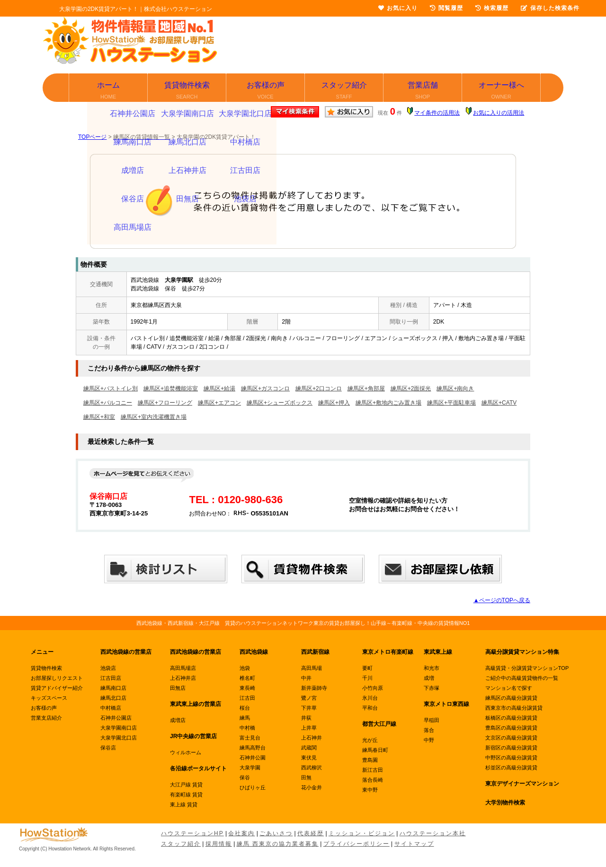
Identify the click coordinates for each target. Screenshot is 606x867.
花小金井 (311, 787)
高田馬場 (311, 668)
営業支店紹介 (46, 718)
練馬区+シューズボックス (279, 402)
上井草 (309, 728)
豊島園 (370, 760)
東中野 (370, 790)
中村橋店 (110, 708)
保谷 (245, 777)
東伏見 (309, 757)
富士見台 (250, 738)
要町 (367, 668)
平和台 (370, 708)
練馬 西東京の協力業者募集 (278, 843)
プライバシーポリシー (356, 843)
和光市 (431, 668)
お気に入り (398, 8)
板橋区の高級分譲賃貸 (511, 718)
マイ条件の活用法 (437, 112)
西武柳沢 (311, 767)
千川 (367, 678)
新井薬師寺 (314, 688)
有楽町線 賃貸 (186, 794)
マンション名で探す (508, 688)
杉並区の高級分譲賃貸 (511, 767)
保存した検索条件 (550, 8)
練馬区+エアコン (219, 402)
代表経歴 (310, 833)
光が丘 (370, 740)
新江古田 (372, 770)
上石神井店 (183, 678)
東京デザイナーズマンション (522, 783)
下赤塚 (431, 688)
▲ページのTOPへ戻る (501, 600)
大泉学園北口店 (118, 738)
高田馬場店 (183, 668)
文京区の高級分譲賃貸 (511, 738)
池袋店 (108, 668)
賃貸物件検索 (187, 91)
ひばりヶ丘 (253, 787)
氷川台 (370, 698)
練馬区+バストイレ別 (110, 388)
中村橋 (247, 728)
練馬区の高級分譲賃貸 (511, 698)
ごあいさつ (276, 833)
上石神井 (311, 738)
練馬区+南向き (455, 388)
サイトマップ (414, 843)
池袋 (245, 668)
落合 (429, 730)
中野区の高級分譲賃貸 (511, 757)
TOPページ (92, 137)
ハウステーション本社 (433, 833)
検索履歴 (491, 8)
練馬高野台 (253, 747)
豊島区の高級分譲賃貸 (511, 728)
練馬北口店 (113, 698)
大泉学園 (250, 767)
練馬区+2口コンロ (318, 388)
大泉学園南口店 (118, 728)
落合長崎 (372, 780)
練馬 (245, 718)
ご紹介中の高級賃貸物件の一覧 (521, 678)
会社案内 (241, 833)
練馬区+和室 (99, 417)
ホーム (108, 91)
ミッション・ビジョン (362, 833)
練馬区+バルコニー (107, 402)
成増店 (178, 720)
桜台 (245, 708)
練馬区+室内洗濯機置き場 (154, 417)
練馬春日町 (375, 750)
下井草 (309, 708)
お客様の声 (265, 91)
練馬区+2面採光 (411, 388)
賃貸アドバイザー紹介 (57, 688)
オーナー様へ (501, 91)
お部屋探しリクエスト (57, 678)
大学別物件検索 (505, 802)
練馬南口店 (113, 688)
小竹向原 (372, 688)
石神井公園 (253, 757)
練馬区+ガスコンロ (265, 388)
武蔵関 (309, 747)
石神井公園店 (116, 718)
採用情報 (218, 843)
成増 (429, 678)
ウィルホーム (185, 752)
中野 (429, 740)
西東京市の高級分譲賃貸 (514, 708)
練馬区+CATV (499, 402)
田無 (306, 777)
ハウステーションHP (192, 833)
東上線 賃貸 (183, 804)
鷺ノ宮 (309, 698)
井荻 (306, 718)
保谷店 (108, 747)
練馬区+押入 (334, 402)
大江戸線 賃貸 (186, 784)
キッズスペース (49, 698)
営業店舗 (423, 91)
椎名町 (247, 678)
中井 (306, 678)
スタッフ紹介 (344, 91)
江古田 (247, 698)
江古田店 (110, 678)
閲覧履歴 (446, 8)
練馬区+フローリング (165, 402)
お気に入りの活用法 (498, 112)
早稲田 (431, 720)
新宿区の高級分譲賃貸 (511, 747)
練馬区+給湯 (219, 388)
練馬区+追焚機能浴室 (170, 388)
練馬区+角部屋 (366, 388)
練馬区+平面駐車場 (451, 402)
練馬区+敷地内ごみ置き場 (388, 402)
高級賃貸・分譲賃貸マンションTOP (527, 668)
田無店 (178, 688)
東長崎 (247, 688)
